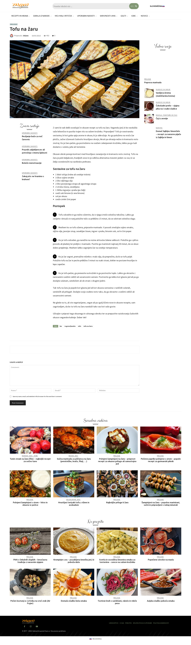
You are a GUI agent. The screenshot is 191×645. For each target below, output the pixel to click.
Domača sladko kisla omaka (74, 600)
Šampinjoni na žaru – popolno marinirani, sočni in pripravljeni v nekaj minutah (161, 503)
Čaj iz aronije (162, 118)
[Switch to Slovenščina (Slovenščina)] (95, 638)
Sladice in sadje (163, 89)
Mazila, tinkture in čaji (166, 115)
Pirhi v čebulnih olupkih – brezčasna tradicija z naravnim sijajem (30, 561)
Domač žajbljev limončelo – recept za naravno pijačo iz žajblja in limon (168, 134)
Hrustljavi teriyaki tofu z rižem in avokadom (73, 503)
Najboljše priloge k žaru (117, 502)
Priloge (14, 24)
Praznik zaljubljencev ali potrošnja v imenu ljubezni (34, 151)
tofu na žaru (88, 326)
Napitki (159, 127)
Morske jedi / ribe (30, 456)
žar (61, 326)
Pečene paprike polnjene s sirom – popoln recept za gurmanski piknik (161, 460)
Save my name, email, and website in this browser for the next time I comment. (37, 396)
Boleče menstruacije (32, 162)
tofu (79, 326)
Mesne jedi (73, 456)
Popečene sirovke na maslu (161, 559)
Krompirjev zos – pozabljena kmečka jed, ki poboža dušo (73, 561)
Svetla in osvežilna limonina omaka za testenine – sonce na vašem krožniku (117, 561)
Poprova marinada (152, 82)
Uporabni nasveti (30, 133)
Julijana (25, 35)
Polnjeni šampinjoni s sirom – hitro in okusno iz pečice (30, 503)
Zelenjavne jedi (73, 499)
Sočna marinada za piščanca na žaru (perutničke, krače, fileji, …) (74, 460)
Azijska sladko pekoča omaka (160, 600)
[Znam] (20, 5)
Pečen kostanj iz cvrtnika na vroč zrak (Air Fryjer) (30, 602)
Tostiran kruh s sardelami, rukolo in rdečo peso (117, 602)
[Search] (134, 6)
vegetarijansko (70, 326)
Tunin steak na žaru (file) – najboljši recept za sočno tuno (30, 460)
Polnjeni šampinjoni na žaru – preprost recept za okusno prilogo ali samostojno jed (117, 461)
